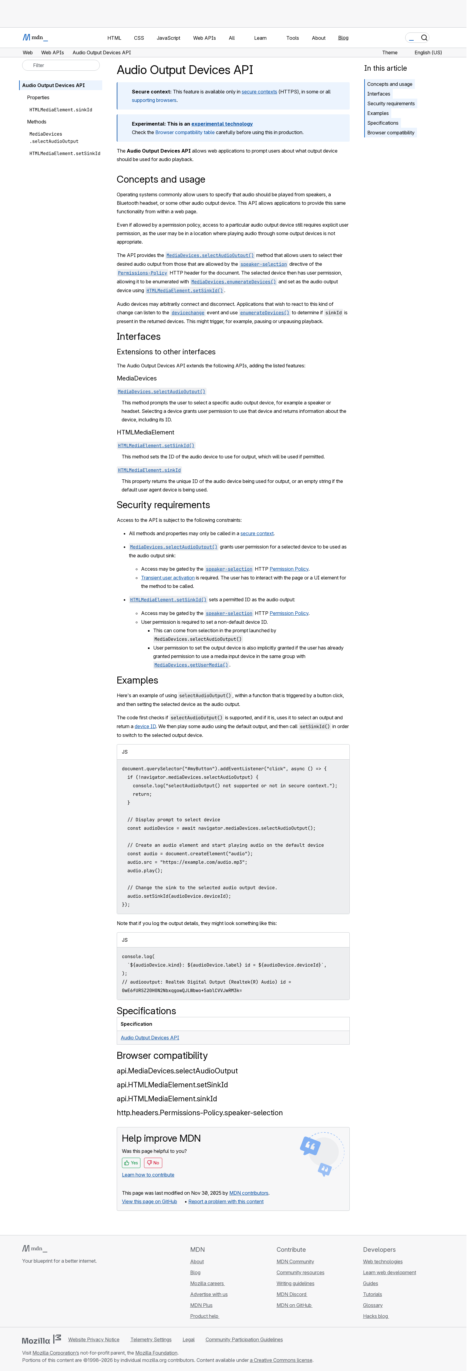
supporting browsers (154, 100)
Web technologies (383, 1261)
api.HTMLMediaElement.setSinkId (172, 1084)
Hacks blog (376, 1316)
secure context (257, 533)
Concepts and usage (389, 84)
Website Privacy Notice (93, 1339)
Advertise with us (209, 1294)
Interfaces (378, 94)
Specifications (383, 123)
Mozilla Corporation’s (55, 1353)
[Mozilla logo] (41, 1339)
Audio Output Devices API (150, 1038)
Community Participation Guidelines (244, 1339)
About (197, 1261)
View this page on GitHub (149, 1201)
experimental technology (222, 124)
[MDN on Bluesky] (36, 1297)
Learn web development (389, 1272)
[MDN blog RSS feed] (69, 1297)
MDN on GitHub (295, 1305)
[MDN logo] (34, 1248)
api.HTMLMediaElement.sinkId (167, 1098)
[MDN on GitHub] (25, 1297)
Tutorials (372, 1294)
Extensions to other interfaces (166, 351)
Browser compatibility (391, 133)
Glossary (373, 1305)
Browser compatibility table (185, 132)
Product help (205, 1316)
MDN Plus (201, 1305)
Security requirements (391, 103)
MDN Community (295, 1261)
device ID (145, 726)
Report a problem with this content (226, 1201)
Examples (378, 113)
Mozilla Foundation (156, 1353)
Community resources (301, 1272)
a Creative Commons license (281, 1360)
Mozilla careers (207, 1283)
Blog (343, 38)
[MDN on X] (47, 1297)
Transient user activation (168, 578)
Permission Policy (289, 569)
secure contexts (259, 92)
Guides (370, 1283)
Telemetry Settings (151, 1339)
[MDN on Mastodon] (58, 1297)
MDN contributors (248, 1193)
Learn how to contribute (148, 1175)
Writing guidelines (296, 1283)
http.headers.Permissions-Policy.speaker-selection (200, 1112)
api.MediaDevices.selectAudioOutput (177, 1070)
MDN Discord (292, 1294)
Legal (189, 1339)
